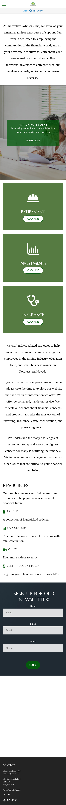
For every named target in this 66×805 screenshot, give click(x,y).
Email (33, 623)
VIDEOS (12, 549)
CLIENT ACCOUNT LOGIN (23, 565)
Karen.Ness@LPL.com (11, 790)
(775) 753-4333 (15, 771)
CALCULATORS (16, 528)
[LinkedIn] (9, 794)
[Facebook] (4, 794)
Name (33, 606)
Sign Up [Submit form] (33, 665)
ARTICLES (13, 511)
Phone (33, 641)
